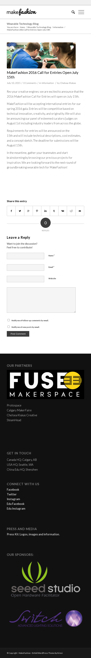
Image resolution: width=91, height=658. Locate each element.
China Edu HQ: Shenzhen (22, 469)
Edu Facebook (15, 504)
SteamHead (14, 420)
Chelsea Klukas (68, 82)
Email (51, 267)
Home (22, 27)
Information (58, 27)
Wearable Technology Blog (23, 23)
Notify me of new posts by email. (25, 327)
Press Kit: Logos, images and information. (33, 534)
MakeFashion (25, 653)
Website (52, 278)
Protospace (14, 405)
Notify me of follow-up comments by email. (30, 320)
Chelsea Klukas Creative (22, 415)
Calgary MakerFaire (19, 410)
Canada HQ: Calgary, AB (22, 459)
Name (51, 255)
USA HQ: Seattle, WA (20, 464)
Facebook (13, 489)
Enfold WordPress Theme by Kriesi (47, 653)
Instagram (13, 499)
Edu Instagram (16, 508)
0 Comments (30, 82)
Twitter (12, 494)
